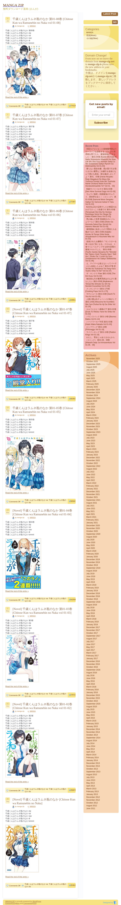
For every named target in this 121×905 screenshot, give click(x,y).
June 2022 (90, 474)
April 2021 (90, 514)
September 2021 (93, 500)
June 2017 (90, 644)
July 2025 (90, 370)
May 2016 (90, 681)
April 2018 (90, 616)
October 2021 (92, 497)
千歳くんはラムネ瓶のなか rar (36, 104)
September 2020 (93, 534)
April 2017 (90, 650)
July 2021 (90, 506)
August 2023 (91, 435)
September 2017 (93, 636)
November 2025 (93, 358)
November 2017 (93, 630)
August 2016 (91, 673)
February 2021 (92, 520)
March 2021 (91, 517)
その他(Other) (92, 38)
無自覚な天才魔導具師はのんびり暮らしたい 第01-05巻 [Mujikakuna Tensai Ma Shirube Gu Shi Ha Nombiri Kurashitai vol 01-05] (101, 282)
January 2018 (92, 624)
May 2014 (90, 749)
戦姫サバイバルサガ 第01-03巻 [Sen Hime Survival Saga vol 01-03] (100, 190)
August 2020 (91, 537)
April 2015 (90, 718)
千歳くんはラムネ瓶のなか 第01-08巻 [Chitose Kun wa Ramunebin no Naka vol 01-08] (42, 20)
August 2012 (91, 806)
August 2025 (91, 367)
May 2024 (90, 409)
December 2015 (93, 695)
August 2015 (91, 707)
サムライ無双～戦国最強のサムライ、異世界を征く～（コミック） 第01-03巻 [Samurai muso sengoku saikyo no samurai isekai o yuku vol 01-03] (100, 199)
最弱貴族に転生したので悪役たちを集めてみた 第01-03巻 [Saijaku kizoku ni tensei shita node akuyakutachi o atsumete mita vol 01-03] (101, 234)
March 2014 (91, 755)
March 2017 (91, 653)
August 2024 (91, 401)
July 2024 (90, 404)
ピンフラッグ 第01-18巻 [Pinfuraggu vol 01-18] (96, 328)
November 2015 (93, 698)
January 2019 (92, 590)
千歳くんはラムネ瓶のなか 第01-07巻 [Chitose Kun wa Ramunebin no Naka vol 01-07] (42, 116)
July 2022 (90, 472)
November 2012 (93, 800)
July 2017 (90, 641)
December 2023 (93, 424)
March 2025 (91, 381)
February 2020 (92, 554)
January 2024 (92, 421)
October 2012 (92, 803)
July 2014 (90, 743)
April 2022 (90, 480)
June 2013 (90, 780)
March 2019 (91, 585)
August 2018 (91, 605)
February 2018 (92, 622)
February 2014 (92, 757)
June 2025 (90, 373)
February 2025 (92, 384)
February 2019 (92, 588)
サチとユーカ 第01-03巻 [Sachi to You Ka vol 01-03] (100, 295)
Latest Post (109, 13)
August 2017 (91, 639)
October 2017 (92, 633)
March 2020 (91, 551)
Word (35, 901)
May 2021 (90, 511)
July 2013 (90, 777)
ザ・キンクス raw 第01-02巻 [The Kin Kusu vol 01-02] (100, 274)
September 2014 (93, 738)
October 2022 (92, 463)
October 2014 (92, 735)
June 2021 (90, 508)
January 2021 (92, 523)
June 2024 (90, 407)
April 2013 (90, 786)
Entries (8, 903)
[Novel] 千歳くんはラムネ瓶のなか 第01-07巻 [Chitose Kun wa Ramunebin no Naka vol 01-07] (42, 311)
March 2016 (91, 687)
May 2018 (90, 613)
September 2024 (93, 398)
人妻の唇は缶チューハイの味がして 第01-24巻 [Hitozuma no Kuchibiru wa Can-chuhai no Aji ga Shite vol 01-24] (101, 303)
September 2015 (93, 704)
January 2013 (92, 794)
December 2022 (93, 458)
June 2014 (90, 746)
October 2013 (92, 769)
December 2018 (93, 593)
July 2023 (90, 438)
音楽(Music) (91, 35)
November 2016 (93, 664)
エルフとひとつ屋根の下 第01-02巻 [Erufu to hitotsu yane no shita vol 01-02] (100, 311)
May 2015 (90, 715)
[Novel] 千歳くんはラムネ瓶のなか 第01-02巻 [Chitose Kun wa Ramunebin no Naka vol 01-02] (42, 706)
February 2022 (92, 486)
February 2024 (92, 418)
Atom (17, 903)
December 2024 (93, 390)
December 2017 (93, 627)
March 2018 (91, 619)
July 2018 (90, 607)
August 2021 (91, 503)
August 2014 (91, 740)
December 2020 (93, 525)
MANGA (33, 26)
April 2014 (90, 752)
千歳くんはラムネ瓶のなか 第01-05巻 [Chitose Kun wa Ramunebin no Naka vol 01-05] (42, 409)
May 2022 (90, 477)
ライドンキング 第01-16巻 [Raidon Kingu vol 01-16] (100, 333)
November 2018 (93, 596)
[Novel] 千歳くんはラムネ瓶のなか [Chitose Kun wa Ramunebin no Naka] (43, 801)
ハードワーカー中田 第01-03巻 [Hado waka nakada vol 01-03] (98, 323)
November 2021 (93, 494)
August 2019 (91, 571)
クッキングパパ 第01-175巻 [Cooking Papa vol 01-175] (97, 290)
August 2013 (91, 774)
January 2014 (92, 760)
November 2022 (93, 460)
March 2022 (91, 483)
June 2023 (90, 441)
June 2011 (90, 808)
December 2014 (93, 729)
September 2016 (93, 670)
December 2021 (93, 491)
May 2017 (90, 647)
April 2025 (90, 378)
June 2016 (90, 678)
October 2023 (92, 429)
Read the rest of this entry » (17, 97)
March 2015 (91, 721)
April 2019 (90, 582)
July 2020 (90, 540)
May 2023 (90, 443)
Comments (27, 903)
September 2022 (93, 466)
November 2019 (93, 562)
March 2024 (91, 415)
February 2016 (92, 690)
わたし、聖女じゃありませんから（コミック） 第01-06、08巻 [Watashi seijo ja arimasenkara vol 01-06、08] (100, 341)
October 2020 (92, 531)
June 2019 (90, 576)
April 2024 (90, 412)
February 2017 (92, 656)
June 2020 (90, 542)
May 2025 (90, 375)
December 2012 (93, 797)
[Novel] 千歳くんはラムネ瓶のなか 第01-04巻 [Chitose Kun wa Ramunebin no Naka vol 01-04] (42, 512)
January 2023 (92, 455)
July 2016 (90, 675)
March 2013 (91, 789)
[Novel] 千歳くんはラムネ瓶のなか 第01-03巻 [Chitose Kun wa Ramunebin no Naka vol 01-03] (42, 610)
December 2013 (93, 763)
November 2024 (93, 392)
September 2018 (93, 602)
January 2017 (92, 658)
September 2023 (93, 432)
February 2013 (92, 791)
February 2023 (92, 452)
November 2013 (93, 766)
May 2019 (90, 579)
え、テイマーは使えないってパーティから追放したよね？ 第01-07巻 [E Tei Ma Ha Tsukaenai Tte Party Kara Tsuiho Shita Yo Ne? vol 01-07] (101, 267)
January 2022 (92, 489)
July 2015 (90, 709)
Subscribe (101, 122)
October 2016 (92, 667)
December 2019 (93, 559)
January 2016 (92, 692)
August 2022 (91, 469)
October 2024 (92, 395)
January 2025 (92, 387)
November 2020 (93, 528)
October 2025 (92, 361)
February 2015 (92, 723)
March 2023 (91, 449)
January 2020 (92, 557)
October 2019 (92, 565)
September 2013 (93, 772)
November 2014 (93, 732)
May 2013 (90, 783)
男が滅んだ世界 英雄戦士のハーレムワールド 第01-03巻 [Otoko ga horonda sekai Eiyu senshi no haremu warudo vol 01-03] (100, 223)
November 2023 (93, 426)
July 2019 (90, 574)
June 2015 (90, 712)
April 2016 (90, 684)
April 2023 (90, 446)
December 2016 (93, 661)
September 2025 (93, 364)
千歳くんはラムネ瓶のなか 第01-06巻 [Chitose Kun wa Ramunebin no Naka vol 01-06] (42, 212)
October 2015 (92, 701)
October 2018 (92, 599)
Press (39, 901)
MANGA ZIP (10, 901)
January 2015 (92, 726)
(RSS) (13, 903)
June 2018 (90, 610)
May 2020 (90, 545)
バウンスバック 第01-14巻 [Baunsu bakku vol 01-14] (100, 318)
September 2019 (93, 568)
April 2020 (90, 548)
